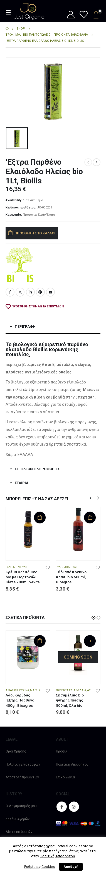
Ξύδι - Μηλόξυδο (16, 566)
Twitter (20, 291)
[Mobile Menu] (10, 12)
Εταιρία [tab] (21, 482)
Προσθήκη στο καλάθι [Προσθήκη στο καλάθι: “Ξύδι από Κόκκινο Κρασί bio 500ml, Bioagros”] (90, 517)
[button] (90, 497)
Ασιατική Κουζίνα (17, 689)
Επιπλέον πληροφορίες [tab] (37, 469)
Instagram (74, 807)
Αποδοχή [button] (70, 867)
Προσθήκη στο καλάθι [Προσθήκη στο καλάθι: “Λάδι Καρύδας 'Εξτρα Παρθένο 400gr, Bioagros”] (40, 640)
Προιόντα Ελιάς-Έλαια (39, 214)
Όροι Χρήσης (16, 751)
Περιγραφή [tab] (25, 326)
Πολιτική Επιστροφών (23, 764)
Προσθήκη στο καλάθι (34, 232)
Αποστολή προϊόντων (22, 777)
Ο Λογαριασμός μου (21, 806)
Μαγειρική (37, 689)
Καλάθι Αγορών (17, 819)
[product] (28, 529)
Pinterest (40, 291)
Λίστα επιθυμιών (19, 832)
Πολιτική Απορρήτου (72, 764)
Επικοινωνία (65, 777)
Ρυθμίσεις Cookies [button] (39, 867)
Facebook (10, 291)
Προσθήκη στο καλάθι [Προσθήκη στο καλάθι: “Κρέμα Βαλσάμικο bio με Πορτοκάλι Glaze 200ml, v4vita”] (40, 517)
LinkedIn (30, 291)
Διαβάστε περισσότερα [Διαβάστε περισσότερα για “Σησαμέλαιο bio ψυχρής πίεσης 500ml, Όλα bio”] (90, 640)
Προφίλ (61, 751)
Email (50, 291)
